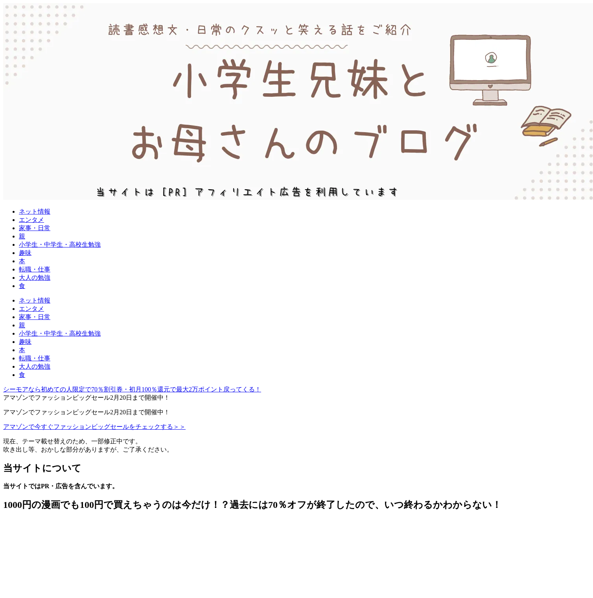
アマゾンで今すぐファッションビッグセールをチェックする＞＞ (94, 426)
